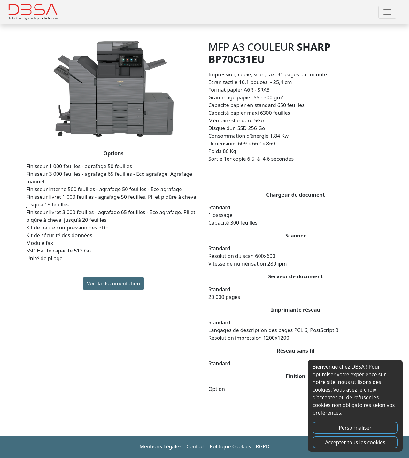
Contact (195, 446)
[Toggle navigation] (387, 12)
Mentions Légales (161, 446)
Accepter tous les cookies (355, 442)
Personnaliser (355, 427)
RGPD (262, 446)
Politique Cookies (230, 446)
